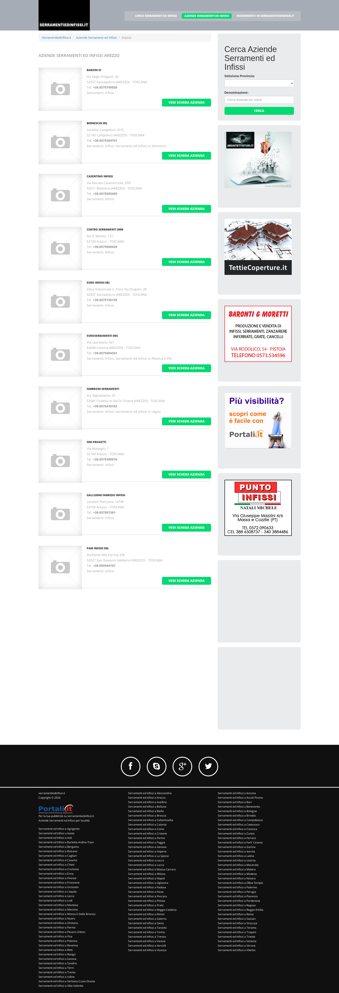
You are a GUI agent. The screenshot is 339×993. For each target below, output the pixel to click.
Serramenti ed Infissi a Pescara (147, 896)
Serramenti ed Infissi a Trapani (237, 932)
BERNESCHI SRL (97, 123)
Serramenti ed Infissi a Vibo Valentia (61, 986)
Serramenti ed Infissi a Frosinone (59, 882)
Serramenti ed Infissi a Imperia (147, 851)
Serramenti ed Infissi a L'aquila (58, 891)
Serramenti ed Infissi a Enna (56, 874)
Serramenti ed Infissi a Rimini (146, 914)
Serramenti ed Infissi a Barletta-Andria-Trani (66, 842)
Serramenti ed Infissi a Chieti (56, 865)
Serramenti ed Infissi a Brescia (147, 815)
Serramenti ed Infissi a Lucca (146, 865)
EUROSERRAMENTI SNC (102, 336)
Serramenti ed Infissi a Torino (146, 932)
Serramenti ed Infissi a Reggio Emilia (240, 910)
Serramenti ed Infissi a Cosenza (237, 829)
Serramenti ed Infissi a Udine (57, 977)
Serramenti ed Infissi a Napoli (146, 878)
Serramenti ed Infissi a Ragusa (237, 905)
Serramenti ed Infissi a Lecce (56, 896)
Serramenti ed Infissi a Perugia (237, 892)
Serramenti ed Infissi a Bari (235, 802)
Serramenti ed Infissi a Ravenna (58, 945)
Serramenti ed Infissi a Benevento (239, 806)
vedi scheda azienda (186, 102)
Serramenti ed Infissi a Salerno (147, 919)
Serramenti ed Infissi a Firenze (57, 878)
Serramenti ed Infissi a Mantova (58, 905)
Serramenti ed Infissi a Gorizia (236, 847)
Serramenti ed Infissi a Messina (58, 909)
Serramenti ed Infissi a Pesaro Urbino (62, 932)
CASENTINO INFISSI (100, 176)
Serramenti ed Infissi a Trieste (236, 937)
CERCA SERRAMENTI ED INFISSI (156, 16)
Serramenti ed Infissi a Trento (57, 972)
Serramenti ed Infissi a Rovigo (57, 954)
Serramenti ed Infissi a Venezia (237, 941)
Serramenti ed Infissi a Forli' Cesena (240, 842)
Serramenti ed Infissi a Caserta (58, 860)
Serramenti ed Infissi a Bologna (237, 811)
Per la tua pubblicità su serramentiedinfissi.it (66, 816)
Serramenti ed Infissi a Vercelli (147, 945)
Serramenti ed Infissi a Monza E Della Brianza (67, 914)
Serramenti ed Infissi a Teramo (237, 928)
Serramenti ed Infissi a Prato (146, 905)
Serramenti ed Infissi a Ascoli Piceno (240, 798)
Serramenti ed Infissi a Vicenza (147, 950)
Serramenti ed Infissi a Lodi (55, 900)
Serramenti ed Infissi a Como (146, 829)
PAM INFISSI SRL (98, 548)
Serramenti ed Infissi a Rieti (56, 950)
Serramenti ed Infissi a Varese (147, 941)
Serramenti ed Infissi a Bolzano (58, 851)
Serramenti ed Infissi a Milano (146, 874)
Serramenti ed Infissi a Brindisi (237, 815)
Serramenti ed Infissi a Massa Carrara (152, 869)
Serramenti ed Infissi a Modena (237, 874)
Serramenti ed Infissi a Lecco (146, 860)
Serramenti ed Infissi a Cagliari (58, 856)
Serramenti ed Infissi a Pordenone (239, 901)
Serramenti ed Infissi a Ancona (237, 793)
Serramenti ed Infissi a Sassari (237, 919)
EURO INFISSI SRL (98, 283)
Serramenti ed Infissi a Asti (55, 838)
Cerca (259, 111)
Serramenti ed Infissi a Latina (236, 856)
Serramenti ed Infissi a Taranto (147, 928)
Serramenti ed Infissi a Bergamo (59, 847)
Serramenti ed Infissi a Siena (146, 923)
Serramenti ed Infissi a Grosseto (59, 887)
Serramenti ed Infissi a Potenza (58, 941)
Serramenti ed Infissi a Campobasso (240, 820)
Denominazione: (237, 92)
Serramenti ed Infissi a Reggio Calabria (152, 910)
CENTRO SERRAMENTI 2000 (105, 229)
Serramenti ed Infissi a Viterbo (236, 950)
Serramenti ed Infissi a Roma (236, 914)
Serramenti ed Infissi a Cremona (59, 869)
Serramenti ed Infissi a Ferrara (237, 838)
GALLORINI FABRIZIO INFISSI (106, 495)
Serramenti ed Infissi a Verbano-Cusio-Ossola (67, 981)
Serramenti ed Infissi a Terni (56, 968)
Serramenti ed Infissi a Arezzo (147, 798)
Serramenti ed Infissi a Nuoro (57, 918)
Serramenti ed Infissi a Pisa (55, 936)
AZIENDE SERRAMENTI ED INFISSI (206, 16)
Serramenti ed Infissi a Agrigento (59, 829)
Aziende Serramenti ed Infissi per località (64, 820)
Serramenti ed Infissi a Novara (237, 878)
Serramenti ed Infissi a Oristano (58, 923)
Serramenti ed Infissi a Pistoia (146, 901)
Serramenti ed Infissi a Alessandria (150, 793)
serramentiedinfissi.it (52, 793)
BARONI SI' (94, 70)
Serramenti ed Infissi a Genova (147, 847)
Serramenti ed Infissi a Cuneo (236, 833)
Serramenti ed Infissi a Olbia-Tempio (240, 883)
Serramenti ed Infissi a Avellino (147, 802)
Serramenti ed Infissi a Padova (147, 887)
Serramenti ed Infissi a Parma (57, 927)
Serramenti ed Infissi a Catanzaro (238, 824)
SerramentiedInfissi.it (56, 37)
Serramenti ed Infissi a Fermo (146, 838)
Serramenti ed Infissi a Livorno (237, 860)
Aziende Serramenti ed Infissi (96, 37)
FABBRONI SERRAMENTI (103, 389)
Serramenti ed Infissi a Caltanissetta (150, 820)
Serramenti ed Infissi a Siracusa (237, 923)
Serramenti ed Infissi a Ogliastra (148, 883)
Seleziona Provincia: (240, 76)
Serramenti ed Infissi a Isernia (236, 851)
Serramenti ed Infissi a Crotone (147, 833)
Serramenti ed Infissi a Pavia (146, 892)
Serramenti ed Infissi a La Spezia (148, 856)
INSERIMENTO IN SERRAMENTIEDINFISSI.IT (265, 16)
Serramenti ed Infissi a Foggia (146, 842)
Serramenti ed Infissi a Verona (236, 945)
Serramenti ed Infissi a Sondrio (58, 963)
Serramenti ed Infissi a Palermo (237, 887)
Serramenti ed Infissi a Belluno (147, 806)
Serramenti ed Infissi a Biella (146, 811)
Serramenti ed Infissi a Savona (57, 959)
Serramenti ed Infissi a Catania (147, 824)
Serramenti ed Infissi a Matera (237, 869)
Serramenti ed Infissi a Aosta (56, 833)
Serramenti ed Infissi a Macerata (238, 865)
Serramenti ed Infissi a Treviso (147, 937)
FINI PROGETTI (96, 442)
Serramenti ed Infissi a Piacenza (238, 896)
